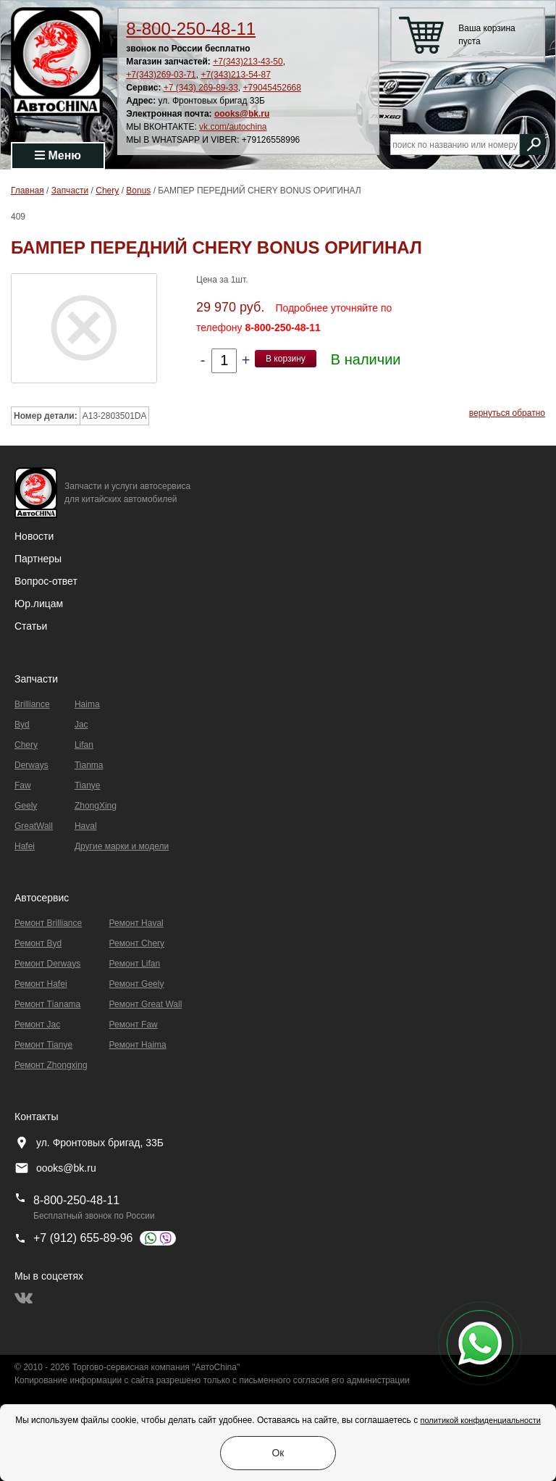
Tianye (88, 785)
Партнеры (38, 558)
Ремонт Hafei (40, 984)
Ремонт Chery (137, 943)
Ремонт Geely (136, 984)
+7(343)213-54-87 (235, 75)
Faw (22, 785)
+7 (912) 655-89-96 (82, 1238)
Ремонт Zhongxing (51, 1065)
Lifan (84, 745)
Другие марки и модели (122, 846)
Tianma (89, 765)
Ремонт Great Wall (145, 1004)
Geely (25, 806)
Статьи (30, 626)
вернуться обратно (507, 413)
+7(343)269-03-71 (160, 75)
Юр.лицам (38, 603)
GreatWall (33, 826)
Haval (86, 826)
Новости (34, 536)
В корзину (286, 359)
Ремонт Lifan (135, 964)
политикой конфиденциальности (480, 1420)
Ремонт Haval (136, 923)
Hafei (24, 846)
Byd (22, 724)
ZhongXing (96, 806)
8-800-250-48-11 (191, 28)
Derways (31, 765)
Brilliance (32, 704)
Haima (87, 704)
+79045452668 (272, 88)
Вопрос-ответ (45, 581)
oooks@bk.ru (241, 114)
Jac (81, 724)
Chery (26, 745)
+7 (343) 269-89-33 (201, 88)
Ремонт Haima (138, 1045)
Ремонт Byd (38, 943)
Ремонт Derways (47, 964)
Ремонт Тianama (47, 1004)
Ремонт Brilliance (48, 923)
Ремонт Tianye (43, 1045)
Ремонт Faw (133, 1024)
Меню (58, 155)
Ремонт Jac (37, 1024)
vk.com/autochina (232, 127)
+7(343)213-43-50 (247, 62)
